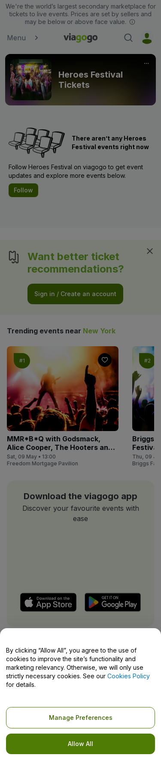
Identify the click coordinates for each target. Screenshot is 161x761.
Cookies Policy (128, 676)
